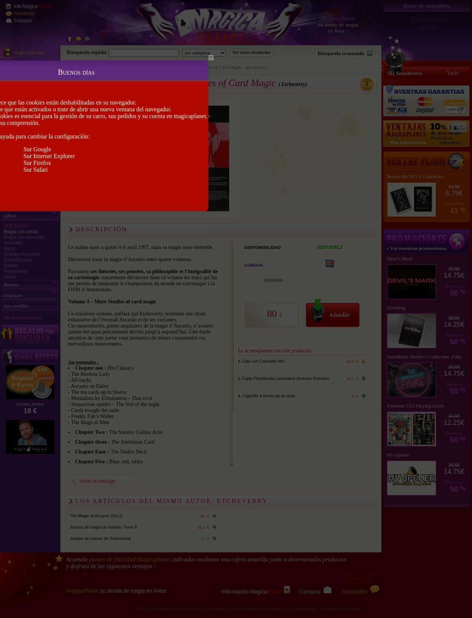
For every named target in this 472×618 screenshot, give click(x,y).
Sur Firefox (37, 163)
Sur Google (37, 149)
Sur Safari (35, 169)
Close (211, 57)
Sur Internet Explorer (49, 156)
